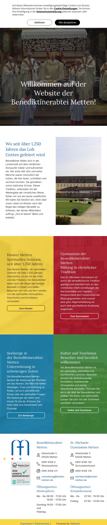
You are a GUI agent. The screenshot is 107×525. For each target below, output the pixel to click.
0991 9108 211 (49, 470)
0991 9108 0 (49, 462)
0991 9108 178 (83, 470)
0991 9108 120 (83, 462)
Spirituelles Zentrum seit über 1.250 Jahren (24, 261)
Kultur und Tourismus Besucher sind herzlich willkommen (79, 357)
